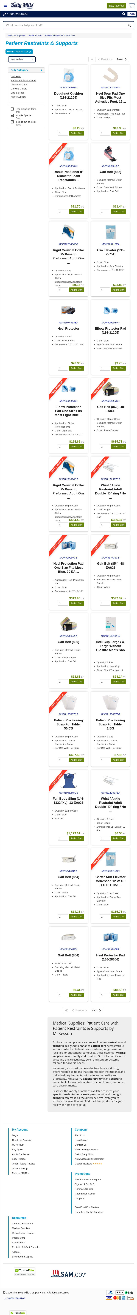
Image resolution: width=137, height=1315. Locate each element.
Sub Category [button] (19, 70)
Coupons (79, 1198)
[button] (123, 14)
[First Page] (92, 59)
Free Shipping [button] (20, 244)
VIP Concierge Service (86, 1149)
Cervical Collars (19, 88)
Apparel (16, 1252)
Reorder (116, 5)
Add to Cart (76, 133)
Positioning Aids (19, 84)
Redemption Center (85, 1193)
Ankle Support (18, 96)
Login (15, 1135)
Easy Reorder (19, 1159)
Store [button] (14, 151)
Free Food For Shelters (87, 1207)
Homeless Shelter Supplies (89, 1212)
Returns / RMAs (20, 1173)
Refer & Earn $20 (84, 1189)
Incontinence (18, 1242)
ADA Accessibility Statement (89, 1159)
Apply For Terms (20, 1154)
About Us (80, 1135)
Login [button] (131, 14)
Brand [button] (14, 187)
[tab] (26, 70)
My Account (18, 1144)
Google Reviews (83, 1163)
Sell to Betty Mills (84, 1154)
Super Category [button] (21, 133)
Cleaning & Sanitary (22, 1223)
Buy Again (17, 1149)
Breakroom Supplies (22, 1256)
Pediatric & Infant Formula (25, 1247)
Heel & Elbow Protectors (23, 80)
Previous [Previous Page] (105, 59)
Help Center (81, 1140)
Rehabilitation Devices (23, 1233)
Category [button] (16, 169)
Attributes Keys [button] (20, 267)
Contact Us (80, 1144)
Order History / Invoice (23, 1163)
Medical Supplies (16, 35)
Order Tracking (19, 1168)
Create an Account (21, 1140)
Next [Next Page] (122, 59)
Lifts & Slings (17, 92)
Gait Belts (16, 76)
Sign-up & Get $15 (84, 1184)
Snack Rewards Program (88, 1179)
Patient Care (18, 1237)
